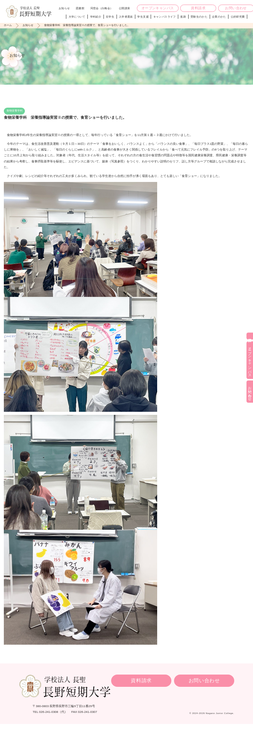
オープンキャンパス (157, 8)
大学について (77, 16)
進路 (183, 16)
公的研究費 (238, 16)
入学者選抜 (126, 16)
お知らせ (64, 8)
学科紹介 (96, 16)
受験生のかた (199, 16)
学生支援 (143, 16)
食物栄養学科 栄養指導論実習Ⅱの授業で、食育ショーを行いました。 (87, 25)
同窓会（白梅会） (101, 8)
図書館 (80, 8)
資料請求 (198, 8)
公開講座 (124, 8)
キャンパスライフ (164, 16)
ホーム (8, 25)
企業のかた (219, 16)
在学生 (110, 16)
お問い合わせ (204, 680)
